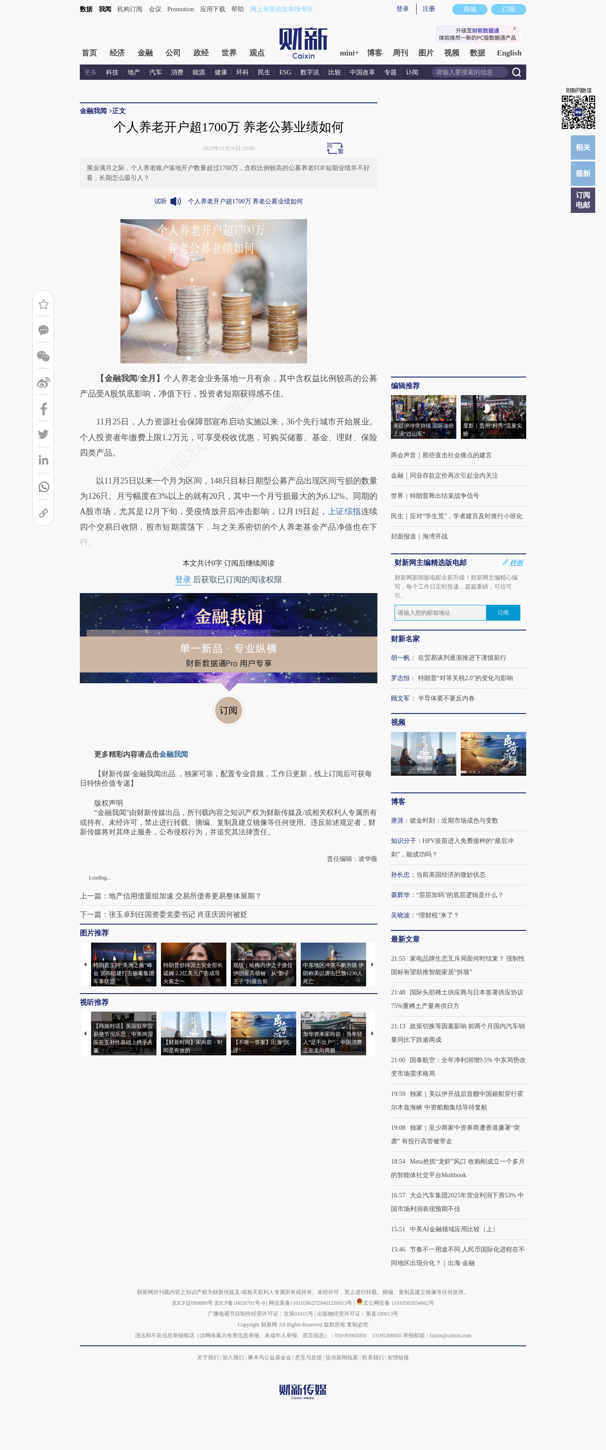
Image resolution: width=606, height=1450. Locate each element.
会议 (155, 9)
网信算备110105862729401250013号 (311, 1303)
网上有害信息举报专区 (281, 9)
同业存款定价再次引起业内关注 (454, 475)
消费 (177, 72)
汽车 (155, 72)
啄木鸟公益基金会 (270, 1357)
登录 (402, 8)
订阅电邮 (583, 200)
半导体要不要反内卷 (446, 698)
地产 (134, 72)
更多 (90, 72)
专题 (390, 72)
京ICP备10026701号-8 (240, 1303)
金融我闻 (93, 111)
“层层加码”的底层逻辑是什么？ (460, 895)
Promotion (180, 9)
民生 (264, 72)
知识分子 (403, 841)
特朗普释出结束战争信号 (444, 496)
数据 (86, 9)
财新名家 (405, 639)
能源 (200, 72)
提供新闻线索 (342, 1357)
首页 (89, 53)
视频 (451, 53)
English (509, 53)
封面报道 (403, 536)
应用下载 (212, 9)
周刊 (400, 53)
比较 (334, 72)
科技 (112, 72)
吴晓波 (400, 915)
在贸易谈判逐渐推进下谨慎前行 (462, 657)
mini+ (349, 53)
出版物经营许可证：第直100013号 (357, 1314)
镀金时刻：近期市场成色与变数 (454, 820)
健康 (221, 72)
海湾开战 (435, 536)
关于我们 (208, 1357)
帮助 (237, 9)
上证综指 (344, 511)
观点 (257, 53)
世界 (229, 53)
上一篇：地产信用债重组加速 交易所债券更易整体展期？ (171, 896)
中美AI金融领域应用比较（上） (454, 1229)
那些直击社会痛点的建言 (457, 455)
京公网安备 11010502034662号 (395, 1303)
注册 (428, 8)
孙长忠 (400, 874)
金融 (145, 53)
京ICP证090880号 (192, 1303)
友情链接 (398, 1357)
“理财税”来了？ (437, 915)
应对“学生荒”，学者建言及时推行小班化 (466, 516)
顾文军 (400, 698)
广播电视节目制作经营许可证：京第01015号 (260, 1314)
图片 (426, 53)
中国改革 (362, 72)
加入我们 (233, 1357)
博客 (374, 53)
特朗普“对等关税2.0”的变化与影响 (466, 678)
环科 (242, 72)
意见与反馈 (308, 1357)
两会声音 (403, 455)
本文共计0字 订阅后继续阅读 (229, 563)
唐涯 (397, 820)
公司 (173, 53)
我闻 (105, 9)
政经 (201, 53)
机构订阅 (129, 9)
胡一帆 (400, 657)
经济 (117, 53)
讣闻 (412, 72)
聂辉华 (400, 895)
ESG (285, 72)
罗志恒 (400, 678)
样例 (516, 562)
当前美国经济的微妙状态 (451, 874)
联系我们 (373, 1357)
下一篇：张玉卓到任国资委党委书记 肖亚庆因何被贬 (164, 914)
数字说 (309, 72)
